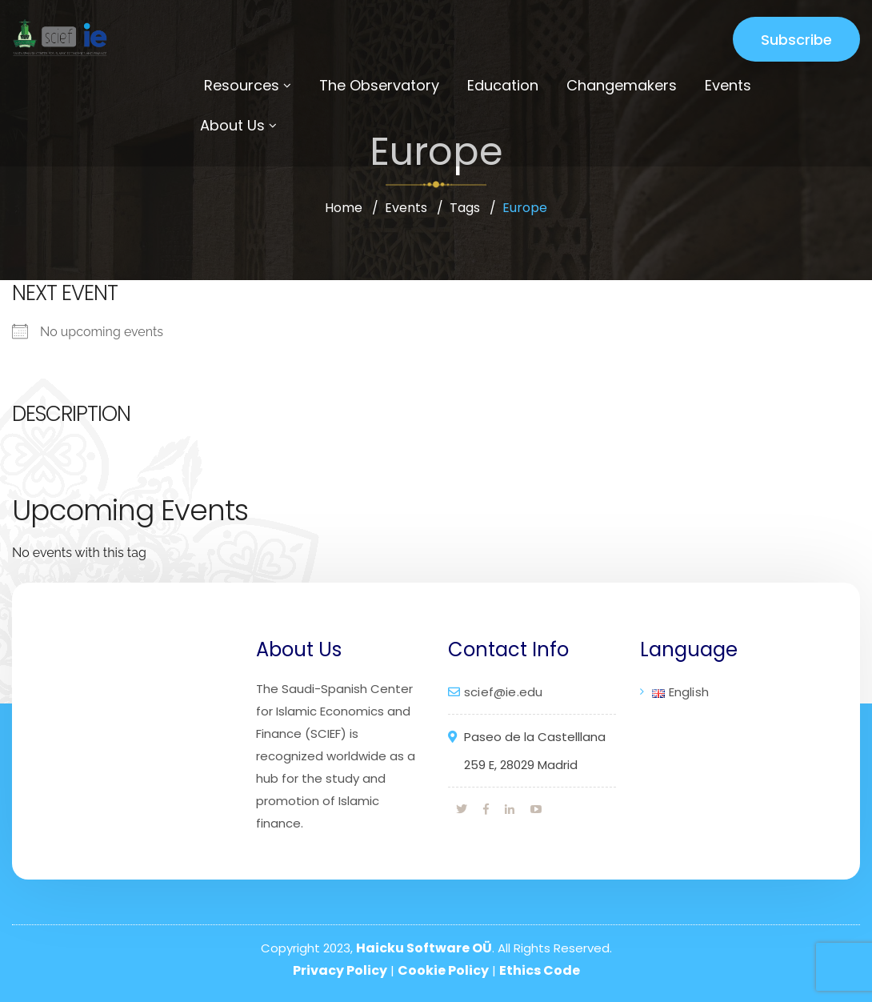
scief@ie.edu (503, 691)
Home (343, 207)
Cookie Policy (443, 970)
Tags (465, 207)
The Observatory (379, 85)
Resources (241, 85)
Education (502, 85)
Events (728, 85)
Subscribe (796, 40)
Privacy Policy (340, 970)
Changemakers (621, 85)
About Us (232, 125)
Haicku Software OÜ (424, 948)
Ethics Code (539, 970)
